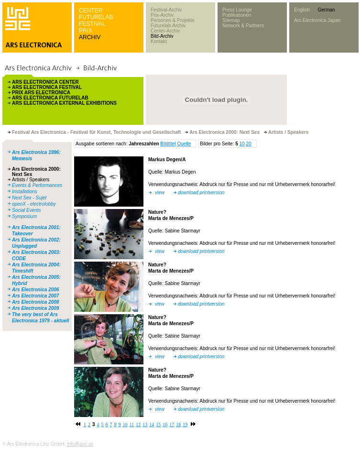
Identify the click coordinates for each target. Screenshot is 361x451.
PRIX (85, 30)
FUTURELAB (96, 17)
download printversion (201, 192)
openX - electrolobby (34, 204)
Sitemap (231, 20)
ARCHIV (89, 37)
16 (165, 424)
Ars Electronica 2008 (35, 302)
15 (158, 424)
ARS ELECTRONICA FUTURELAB (50, 97)
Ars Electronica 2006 (35, 289)
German (326, 9)
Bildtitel (167, 143)
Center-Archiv (165, 30)
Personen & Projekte (173, 20)
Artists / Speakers (30, 179)
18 (178, 424)
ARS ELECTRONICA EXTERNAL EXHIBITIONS (64, 103)
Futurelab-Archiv (168, 25)
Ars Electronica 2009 (35, 308)
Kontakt (159, 41)
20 (248, 143)
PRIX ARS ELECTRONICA (41, 92)
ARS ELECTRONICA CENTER (45, 82)
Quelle (184, 143)
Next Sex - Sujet (29, 197)
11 (132, 424)
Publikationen (236, 15)
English (302, 9)
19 (185, 424)
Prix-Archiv (162, 15)
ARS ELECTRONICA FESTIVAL (47, 87)
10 (242, 143)
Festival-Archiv (166, 9)
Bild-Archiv (162, 36)
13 (144, 424)
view (159, 192)
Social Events (26, 210)
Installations (24, 191)
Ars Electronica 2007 (35, 295)
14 (151, 424)
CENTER (90, 10)
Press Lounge (237, 9)
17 (171, 424)
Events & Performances (37, 185)
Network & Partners (243, 25)
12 (138, 424)
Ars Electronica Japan (317, 20)
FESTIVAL (92, 24)
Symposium (24, 216)
